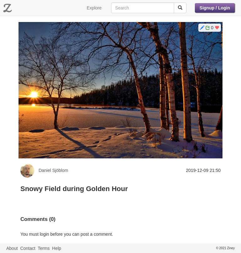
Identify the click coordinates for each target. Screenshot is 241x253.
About (12, 248)
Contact (27, 248)
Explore (94, 7)
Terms (44, 248)
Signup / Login (215, 7)
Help (56, 248)
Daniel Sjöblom (53, 170)
